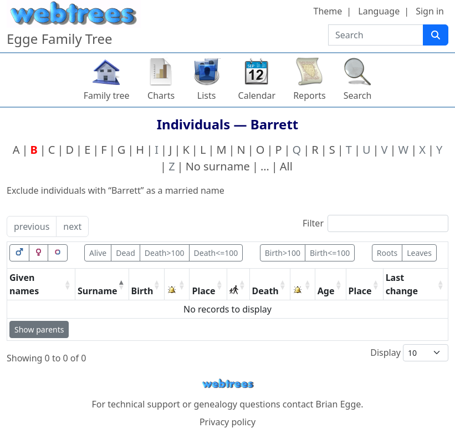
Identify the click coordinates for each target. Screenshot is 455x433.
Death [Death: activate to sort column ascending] (265, 291)
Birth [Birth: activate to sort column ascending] (142, 291)
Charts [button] (161, 95)
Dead (125, 253)
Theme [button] (328, 11)
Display (409, 352)
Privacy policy (227, 422)
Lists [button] (206, 95)
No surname (218, 166)
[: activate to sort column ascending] (177, 284)
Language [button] (379, 11)
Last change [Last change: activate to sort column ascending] (402, 284)
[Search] (435, 35)
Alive (97, 253)
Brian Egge (338, 404)
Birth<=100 (330, 253)
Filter (375, 223)
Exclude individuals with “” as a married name (115, 190)
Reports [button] (309, 95)
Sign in (430, 11)
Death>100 (165, 253)
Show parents (39, 329)
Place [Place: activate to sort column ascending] (203, 291)
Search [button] (358, 95)
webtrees (227, 384)
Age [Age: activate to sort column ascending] (326, 291)
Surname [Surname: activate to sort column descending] (97, 291)
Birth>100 (282, 253)
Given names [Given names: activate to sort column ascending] (24, 284)
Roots (387, 253)
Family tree (107, 95)
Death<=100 (216, 253)
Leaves (419, 253)
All (286, 166)
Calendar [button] (257, 95)
